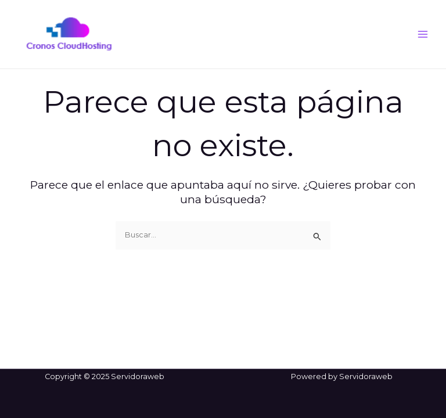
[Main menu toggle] (423, 34)
